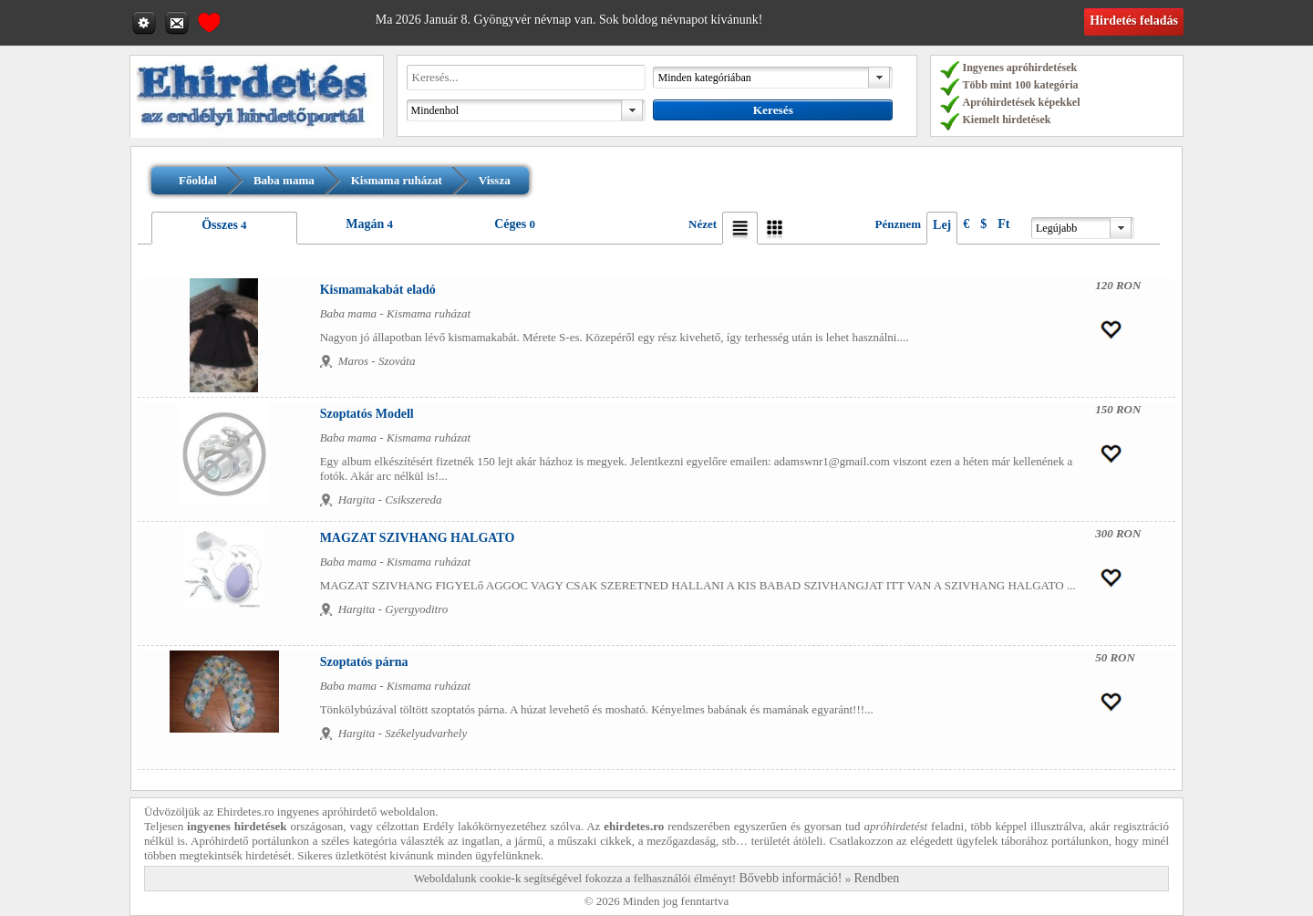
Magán (365, 224)
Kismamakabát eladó (378, 290)
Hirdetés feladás (1134, 20)
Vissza (495, 180)
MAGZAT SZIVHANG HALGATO (417, 538)
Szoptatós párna (364, 662)
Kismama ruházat (396, 180)
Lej (942, 225)
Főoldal (198, 180)
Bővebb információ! (790, 878)
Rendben (877, 878)
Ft (1003, 224)
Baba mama (284, 180)
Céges (510, 224)
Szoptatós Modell (367, 414)
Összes (220, 225)
